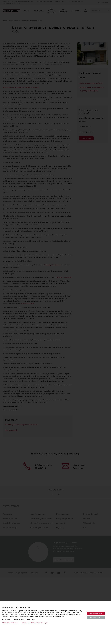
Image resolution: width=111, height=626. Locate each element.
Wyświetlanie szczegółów (10, 623)
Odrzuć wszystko (95, 617)
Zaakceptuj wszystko (95, 613)
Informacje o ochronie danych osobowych (34, 623)
